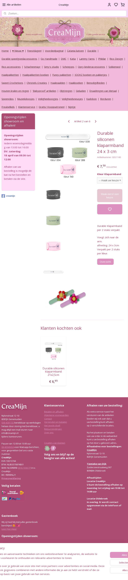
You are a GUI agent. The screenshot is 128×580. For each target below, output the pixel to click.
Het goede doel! (52, 425)
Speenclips (8, 98)
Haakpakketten (10, 74)
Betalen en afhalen (54, 411)
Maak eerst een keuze (110, 195)
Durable (91, 50)
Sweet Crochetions (12, 82)
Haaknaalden (57, 82)
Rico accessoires (11, 66)
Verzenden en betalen (55, 422)
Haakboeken (76, 82)
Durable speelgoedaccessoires (19, 58)
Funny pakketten (61, 74)
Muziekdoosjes (25, 98)
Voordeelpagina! (54, 50)
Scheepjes (68, 66)
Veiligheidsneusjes (72, 98)
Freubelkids (8, 107)
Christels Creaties (37, 82)
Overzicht (105, 261)
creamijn (8, 196)
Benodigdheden (95, 82)
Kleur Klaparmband (109, 174)
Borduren (105, 98)
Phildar (102, 58)
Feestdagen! (34, 50)
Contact (48, 418)
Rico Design (116, 58)
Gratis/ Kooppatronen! (51, 107)
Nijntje (72, 107)
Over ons (49, 432)
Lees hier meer (9, 529)
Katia (73, 58)
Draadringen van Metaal (103, 90)
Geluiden (81, 90)
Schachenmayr (32, 66)
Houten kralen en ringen (15, 90)
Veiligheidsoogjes (48, 98)
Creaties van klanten (54, 442)
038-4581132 (8, 422)
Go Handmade (49, 58)
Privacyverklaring (11, 478)
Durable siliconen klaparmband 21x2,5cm (53, 372)
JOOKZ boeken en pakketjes (91, 74)
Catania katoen (75, 50)
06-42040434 (8, 447)
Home (5, 50)
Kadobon (91, 98)
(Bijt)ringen (66, 90)
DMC (63, 58)
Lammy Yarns (87, 58)
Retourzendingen (53, 429)
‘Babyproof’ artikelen (44, 90)
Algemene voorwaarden (56, 415)
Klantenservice (26, 107)
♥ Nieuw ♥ (18, 50)
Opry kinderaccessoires (91, 66)
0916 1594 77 (24, 467)
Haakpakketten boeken (35, 74)
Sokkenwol (114, 66)
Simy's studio (51, 66)
